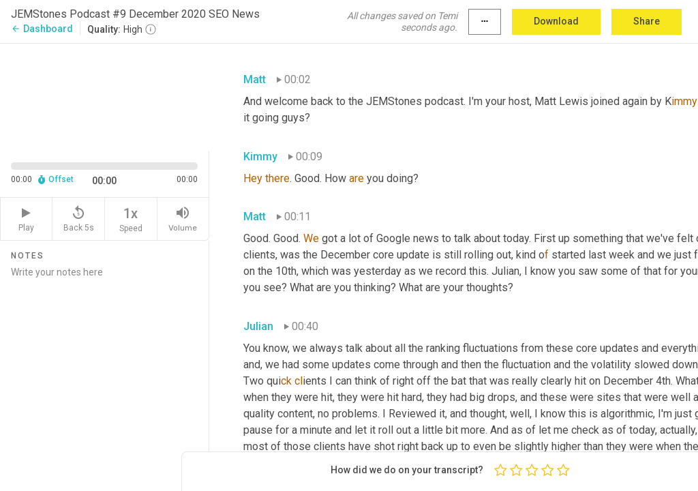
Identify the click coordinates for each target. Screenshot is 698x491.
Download (556, 21)
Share (646, 21)
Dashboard (42, 28)
